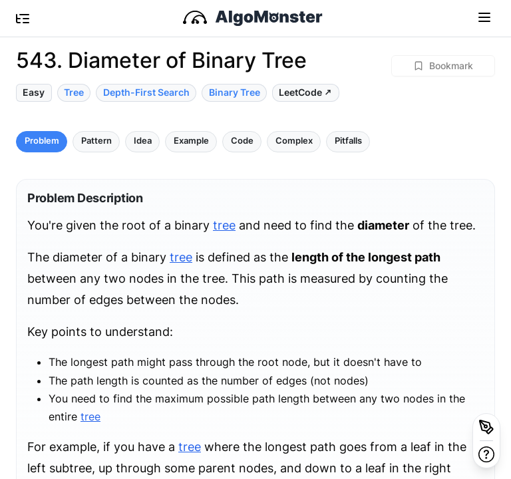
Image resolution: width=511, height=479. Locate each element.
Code (242, 141)
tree (224, 225)
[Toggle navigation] (484, 16)
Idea (143, 141)
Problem (42, 141)
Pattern (96, 141)
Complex (294, 141)
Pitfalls (348, 141)
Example (191, 141)
